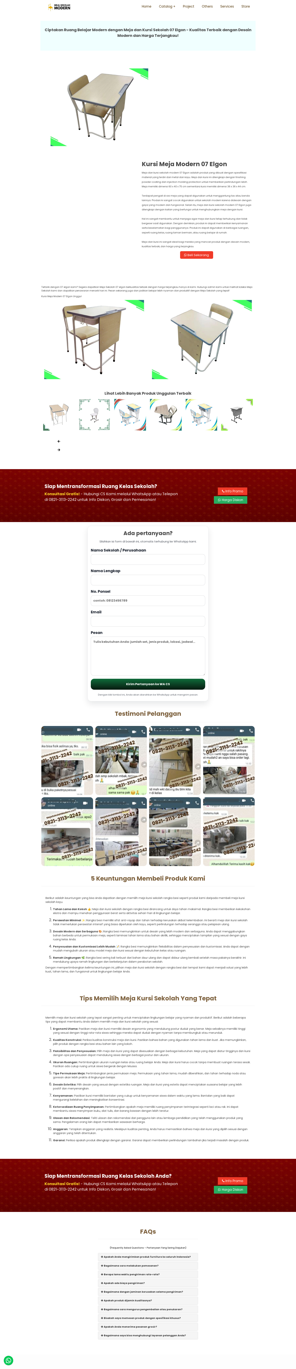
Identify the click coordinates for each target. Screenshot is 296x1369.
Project (188, 6)
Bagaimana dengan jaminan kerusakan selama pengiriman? (142, 1215)
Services (227, 6)
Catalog (165, 6)
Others (207, 6)
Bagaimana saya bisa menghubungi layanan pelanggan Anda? (143, 1259)
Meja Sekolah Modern (153, 1364)
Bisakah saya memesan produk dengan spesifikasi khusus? (141, 1241)
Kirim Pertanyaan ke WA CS (148, 607)
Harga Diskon (230, 423)
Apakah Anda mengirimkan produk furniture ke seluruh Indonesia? (146, 1180)
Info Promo (232, 414)
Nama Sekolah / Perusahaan (148, 479)
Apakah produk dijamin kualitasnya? (126, 1224)
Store (245, 6)
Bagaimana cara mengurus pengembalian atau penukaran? (142, 1232)
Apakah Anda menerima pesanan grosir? (129, 1250)
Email (148, 541)
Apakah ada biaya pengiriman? (123, 1206)
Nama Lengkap (148, 500)
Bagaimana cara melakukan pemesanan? (130, 1189)
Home (146, 6)
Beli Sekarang (201, 177)
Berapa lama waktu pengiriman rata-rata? (130, 1197)
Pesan (148, 576)
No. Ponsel (148, 520)
